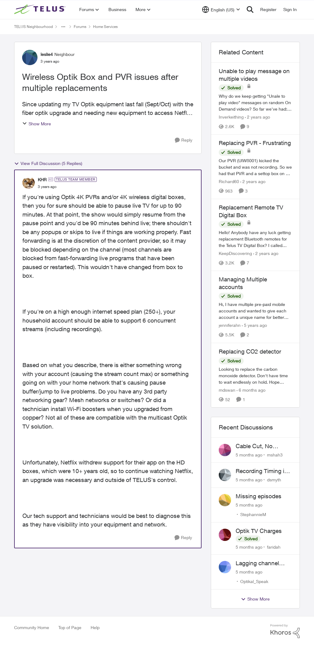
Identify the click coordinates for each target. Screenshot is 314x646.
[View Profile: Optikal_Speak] (225, 567)
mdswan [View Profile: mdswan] (227, 390)
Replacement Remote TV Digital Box (251, 211)
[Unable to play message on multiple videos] (255, 102)
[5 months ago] (249, 454)
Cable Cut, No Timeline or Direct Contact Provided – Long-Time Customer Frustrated (263, 446)
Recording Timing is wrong (261, 471)
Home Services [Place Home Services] (105, 26)
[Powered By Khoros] (285, 631)
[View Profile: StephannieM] (225, 500)
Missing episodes (258, 496)
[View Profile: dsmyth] (225, 475)
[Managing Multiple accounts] (255, 311)
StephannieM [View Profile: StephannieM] (253, 514)
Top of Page (69, 627)
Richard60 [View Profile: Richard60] (229, 181)
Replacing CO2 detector (250, 351)
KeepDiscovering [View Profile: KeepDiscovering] (235, 253)
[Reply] (184, 140)
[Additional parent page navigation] (63, 26)
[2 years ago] (257, 117)
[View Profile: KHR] (28, 183)
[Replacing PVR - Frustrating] (255, 167)
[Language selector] (221, 9)
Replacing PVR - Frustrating (255, 142)
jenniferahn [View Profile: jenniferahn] (230, 325)
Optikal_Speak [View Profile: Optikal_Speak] (254, 581)
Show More (36, 123)
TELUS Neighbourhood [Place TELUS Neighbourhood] (33, 26)
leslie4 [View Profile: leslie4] (47, 54)
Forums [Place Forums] (80, 26)
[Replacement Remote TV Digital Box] (255, 239)
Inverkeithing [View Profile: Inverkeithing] (231, 116)
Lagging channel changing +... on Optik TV (257, 563)
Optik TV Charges (259, 530)
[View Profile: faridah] (225, 535)
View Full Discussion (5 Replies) (48, 163)
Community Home (31, 627)
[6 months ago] (251, 390)
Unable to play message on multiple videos (254, 75)
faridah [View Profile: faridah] (274, 546)
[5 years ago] (254, 325)
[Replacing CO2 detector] (255, 375)
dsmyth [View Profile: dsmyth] (274, 479)
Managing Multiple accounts (243, 283)
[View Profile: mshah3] (225, 450)
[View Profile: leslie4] (29, 57)
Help (95, 627)
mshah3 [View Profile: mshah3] (275, 454)
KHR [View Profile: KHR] (42, 179)
